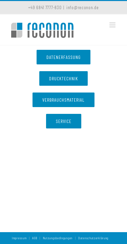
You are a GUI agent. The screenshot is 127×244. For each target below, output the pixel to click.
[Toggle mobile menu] (113, 24)
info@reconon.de (82, 7)
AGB (34, 238)
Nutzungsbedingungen (57, 238)
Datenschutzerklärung (93, 238)
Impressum (19, 238)
